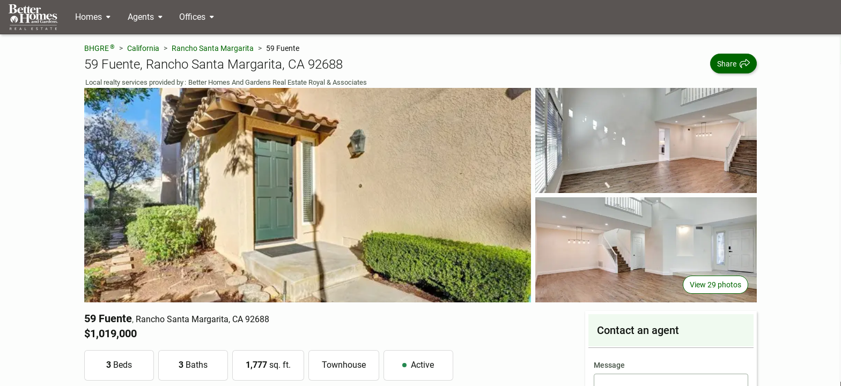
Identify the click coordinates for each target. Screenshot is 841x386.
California (143, 48)
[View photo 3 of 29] (646, 249)
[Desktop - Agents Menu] (145, 17)
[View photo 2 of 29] (646, 140)
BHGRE (99, 48)
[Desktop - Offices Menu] (196, 17)
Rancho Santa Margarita (213, 48)
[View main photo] (308, 195)
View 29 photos (715, 284)
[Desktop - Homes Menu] (92, 17)
